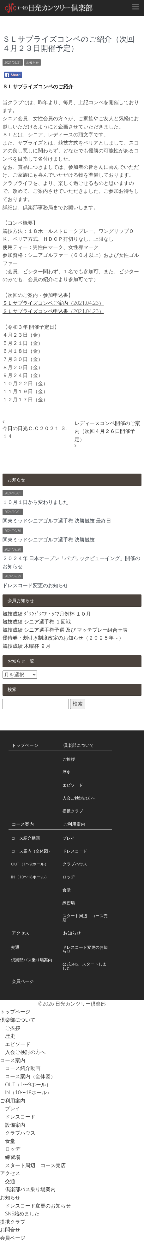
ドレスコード (75, 851)
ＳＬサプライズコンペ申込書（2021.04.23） (53, 311)
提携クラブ (73, 811)
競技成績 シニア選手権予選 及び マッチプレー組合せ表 (65, 629)
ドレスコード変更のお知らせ (85, 949)
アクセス (20, 933)
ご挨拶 (69, 759)
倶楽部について (78, 745)
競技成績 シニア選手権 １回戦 (37, 621)
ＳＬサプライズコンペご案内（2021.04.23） (53, 302)
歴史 (67, 772)
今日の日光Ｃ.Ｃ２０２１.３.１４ (35, 432)
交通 (15, 947)
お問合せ (10, 1229)
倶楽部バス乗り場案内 (31, 960)
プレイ (69, 838)
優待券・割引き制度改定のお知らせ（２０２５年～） (63, 637)
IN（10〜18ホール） (30, 877)
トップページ (25, 745)
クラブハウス (75, 864)
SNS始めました (19, 1213)
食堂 (67, 890)
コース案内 (23, 824)
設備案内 (12, 1124)
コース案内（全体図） (31, 851)
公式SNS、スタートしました (85, 966)
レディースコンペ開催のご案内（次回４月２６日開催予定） (107, 431)
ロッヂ (69, 877)
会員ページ (23, 981)
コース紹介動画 (25, 838)
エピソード (73, 785)
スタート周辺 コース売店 (85, 918)
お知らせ (32, 62)
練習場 (69, 903)
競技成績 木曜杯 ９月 (27, 645)
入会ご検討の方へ (79, 798)
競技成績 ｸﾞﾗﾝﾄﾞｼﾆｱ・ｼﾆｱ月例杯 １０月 (47, 613)
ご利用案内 (74, 824)
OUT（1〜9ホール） (30, 864)
